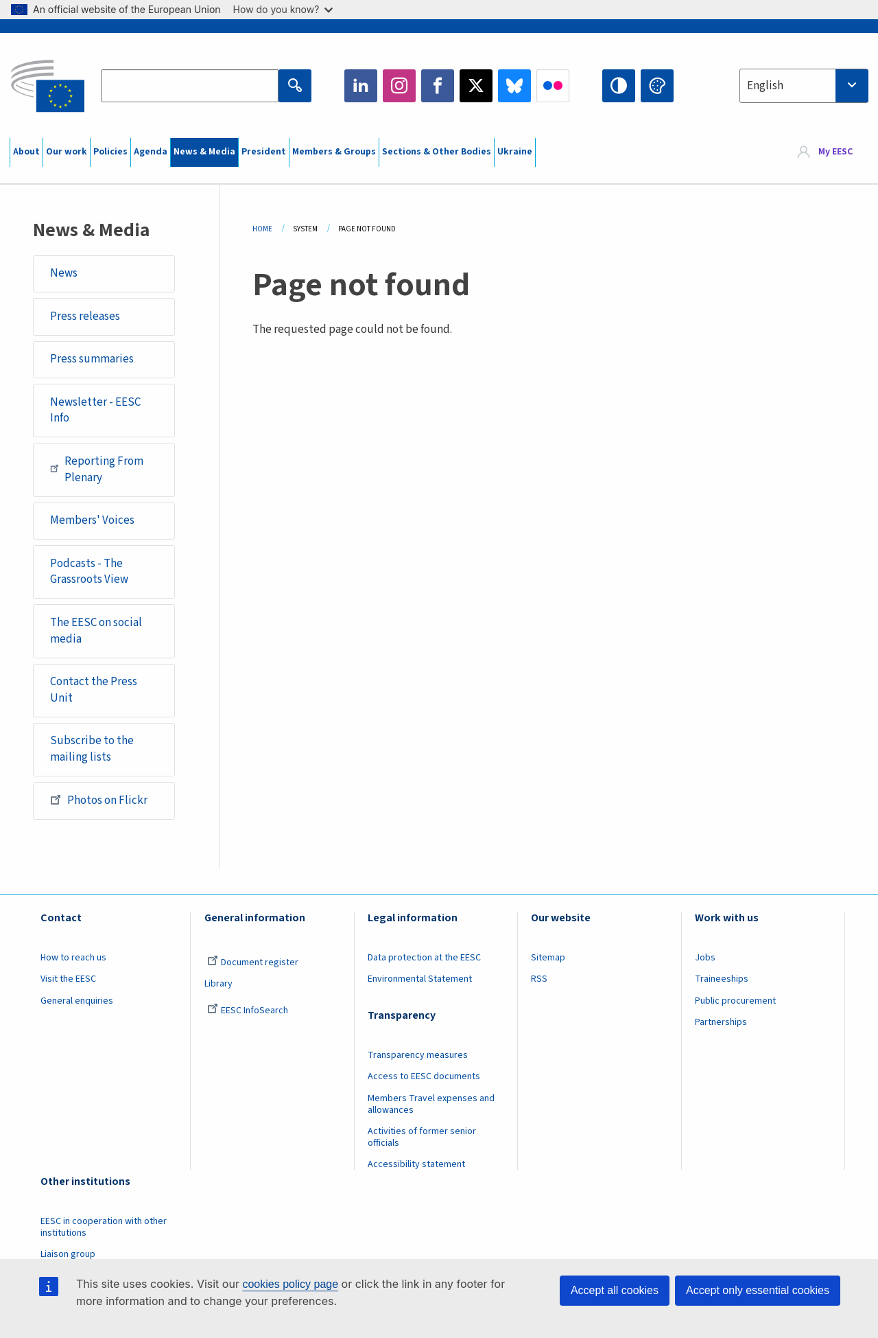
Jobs (705, 958)
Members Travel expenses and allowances (431, 1104)
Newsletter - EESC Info (95, 410)
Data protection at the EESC (424, 958)
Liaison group (67, 1254)
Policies (110, 152)
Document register (252, 962)
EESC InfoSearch (247, 1010)
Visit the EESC (68, 979)
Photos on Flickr (98, 800)
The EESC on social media (96, 630)
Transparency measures (418, 1055)
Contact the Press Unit (93, 689)
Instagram (399, 85)
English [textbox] (765, 86)
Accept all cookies (614, 1290)
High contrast (618, 85)
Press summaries (92, 359)
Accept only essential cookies (757, 1290)
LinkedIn (360, 85)
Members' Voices (92, 520)
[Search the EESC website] (189, 85)
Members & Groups (334, 152)
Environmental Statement (420, 979)
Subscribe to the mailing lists (92, 749)
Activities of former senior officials (422, 1137)
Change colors (657, 85)
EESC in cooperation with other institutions (103, 1227)
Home (262, 229)
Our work (66, 152)
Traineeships (721, 979)
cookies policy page (290, 1284)
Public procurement (735, 1001)
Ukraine (514, 152)
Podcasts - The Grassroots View (89, 571)
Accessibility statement (416, 1164)
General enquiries (76, 1001)
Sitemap (548, 958)
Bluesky (514, 85)
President (263, 152)
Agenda (150, 152)
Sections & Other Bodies (436, 152)
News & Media (204, 152)
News (64, 273)
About (26, 152)
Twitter (476, 85)
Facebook (437, 85)
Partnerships (721, 1022)
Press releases (85, 316)
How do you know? (283, 9)
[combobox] (803, 86)
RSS (539, 979)
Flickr (552, 85)
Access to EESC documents (424, 1076)
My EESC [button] (835, 152)
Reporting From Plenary (96, 469)
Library (218, 984)
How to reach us (73, 958)
